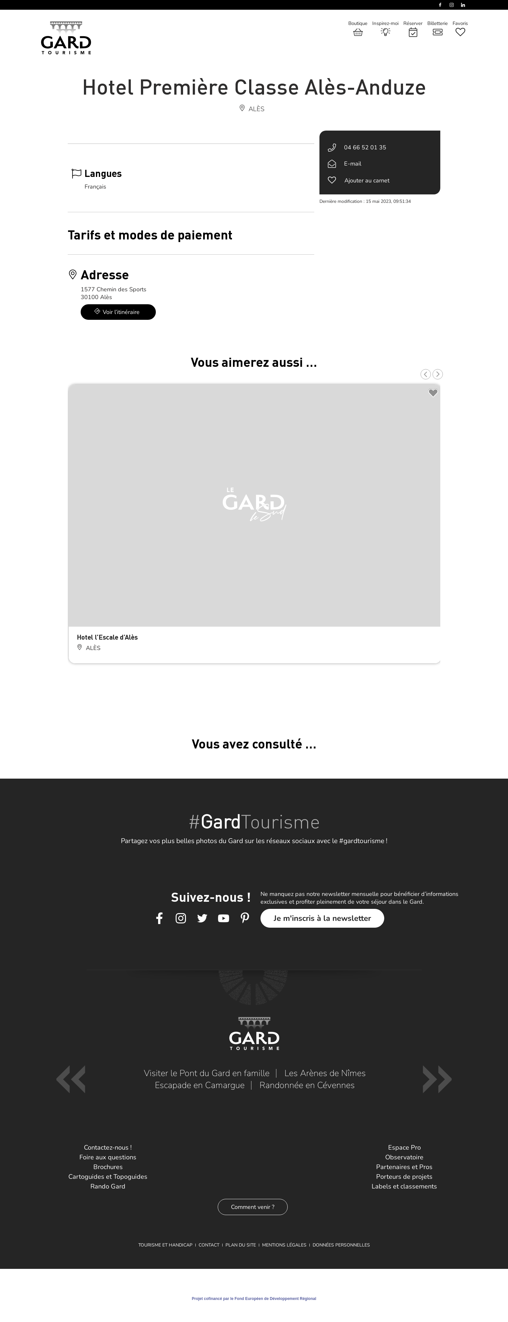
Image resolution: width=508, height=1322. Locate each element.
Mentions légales (284, 1245)
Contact (209, 1245)
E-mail (352, 164)
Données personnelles (341, 1245)
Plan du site (240, 1245)
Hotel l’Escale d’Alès (107, 636)
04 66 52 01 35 (365, 147)
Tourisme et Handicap (165, 1245)
